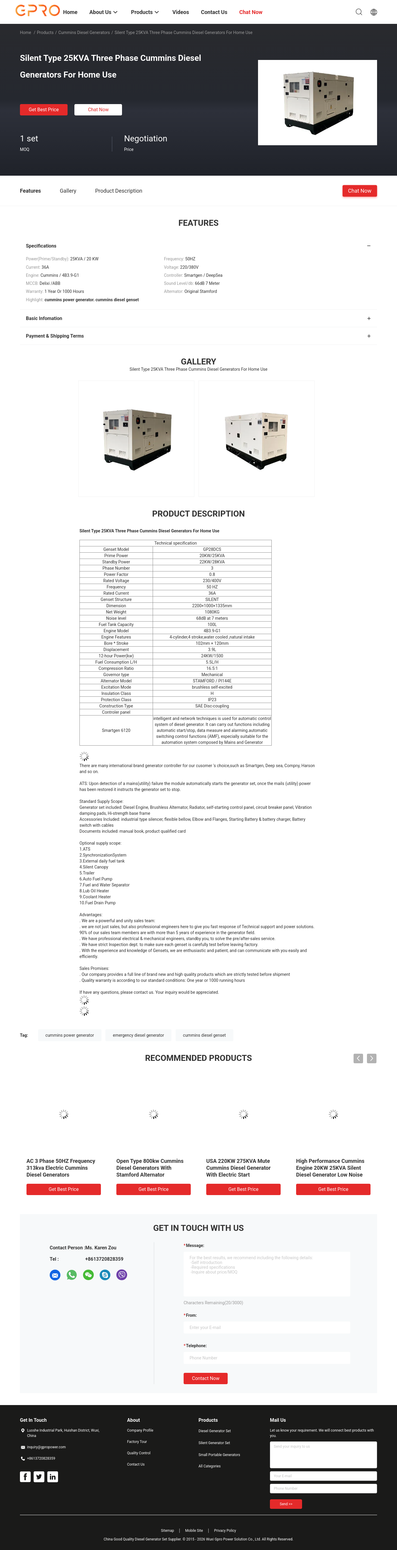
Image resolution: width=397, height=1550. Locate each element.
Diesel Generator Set (214, 1431)
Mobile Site (194, 1531)
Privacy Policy (225, 1531)
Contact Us (136, 1464)
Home (25, 32)
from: (191, 1315)
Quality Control (139, 1453)
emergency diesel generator (138, 1035)
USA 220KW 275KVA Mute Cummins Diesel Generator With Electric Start (238, 1168)
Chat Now (98, 109)
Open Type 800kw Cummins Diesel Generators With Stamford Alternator (150, 1168)
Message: (195, 1245)
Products (45, 32)
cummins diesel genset (204, 1035)
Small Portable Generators (219, 1455)
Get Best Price (44, 109)
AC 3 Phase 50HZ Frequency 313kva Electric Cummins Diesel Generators (60, 1168)
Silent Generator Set (214, 1443)
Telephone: (196, 1345)
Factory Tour (137, 1442)
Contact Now (205, 1378)
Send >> (286, 1504)
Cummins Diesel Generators (84, 32)
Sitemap (167, 1531)
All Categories (209, 1466)
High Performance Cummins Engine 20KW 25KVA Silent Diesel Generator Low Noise (330, 1168)
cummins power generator (70, 1035)
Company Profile (140, 1430)
